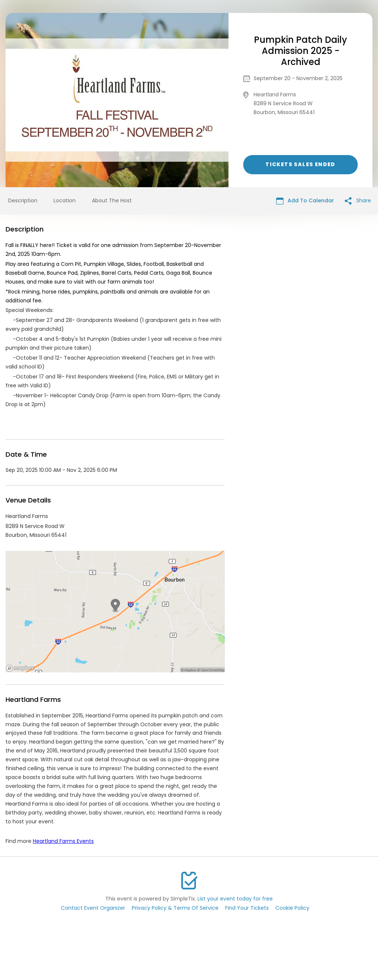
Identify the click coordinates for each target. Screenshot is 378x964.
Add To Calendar (305, 201)
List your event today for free (235, 898)
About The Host (112, 200)
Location (65, 200)
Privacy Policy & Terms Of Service (175, 908)
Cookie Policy (292, 908)
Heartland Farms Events (63, 841)
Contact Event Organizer (93, 908)
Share (358, 201)
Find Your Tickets (247, 908)
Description (22, 200)
